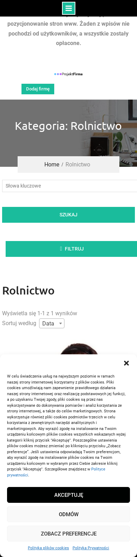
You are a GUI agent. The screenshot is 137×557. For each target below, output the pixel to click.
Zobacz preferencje (68, 534)
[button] (126, 363)
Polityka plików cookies (48, 548)
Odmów (69, 514)
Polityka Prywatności (91, 548)
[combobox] (51, 323)
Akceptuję (68, 495)
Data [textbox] (48, 323)
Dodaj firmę (38, 88)
